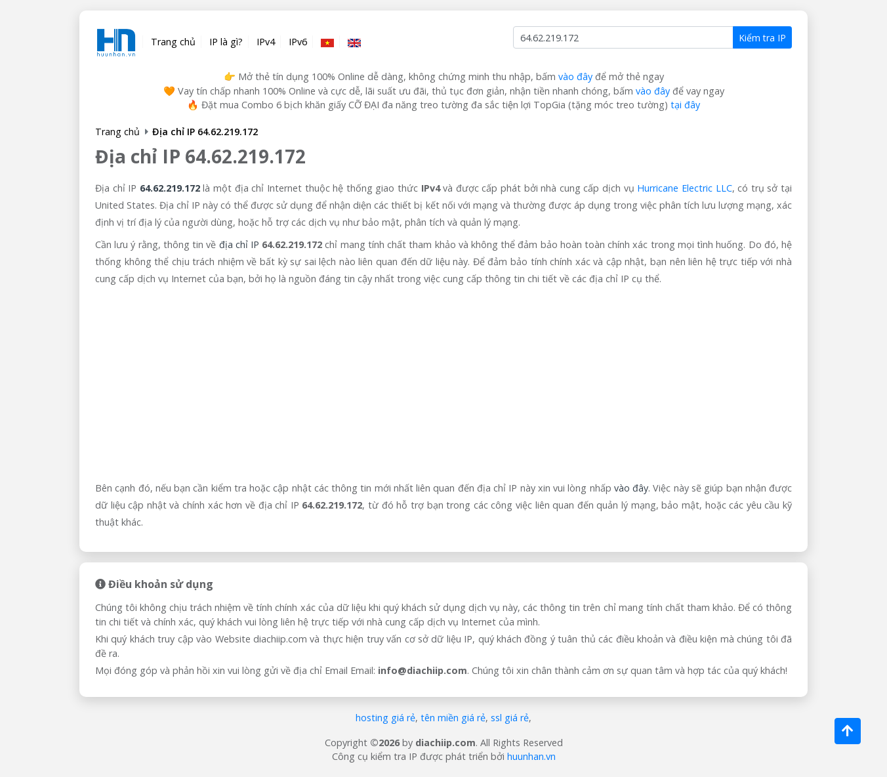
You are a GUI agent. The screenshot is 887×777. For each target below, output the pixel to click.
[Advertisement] (443, 384)
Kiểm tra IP (762, 38)
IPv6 (298, 41)
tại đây (685, 104)
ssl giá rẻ (510, 717)
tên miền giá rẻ (453, 717)
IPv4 (266, 41)
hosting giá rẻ (385, 717)
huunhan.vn (531, 756)
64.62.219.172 (170, 188)
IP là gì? (226, 41)
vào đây (575, 76)
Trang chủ (173, 41)
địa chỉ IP (239, 244)
